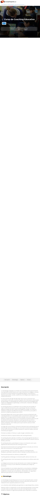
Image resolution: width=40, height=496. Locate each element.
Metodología (15, 379)
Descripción (7, 379)
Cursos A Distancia (4, 4)
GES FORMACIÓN (22, 22)
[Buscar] (39, 4)
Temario (29, 379)
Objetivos (22, 379)
